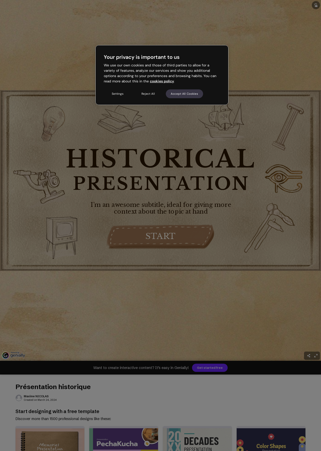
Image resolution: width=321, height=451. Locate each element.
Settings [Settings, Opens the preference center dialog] (118, 94)
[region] (161, 75)
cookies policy (162, 81)
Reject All (148, 94)
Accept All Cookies (184, 94)
